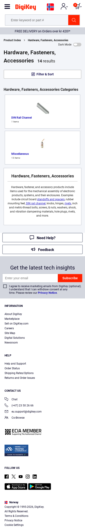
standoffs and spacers (51, 199)
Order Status (12, 368)
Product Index (12, 40)
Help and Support (15, 363)
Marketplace (12, 318)
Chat (11, 400)
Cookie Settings (14, 525)
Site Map (10, 333)
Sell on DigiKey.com (17, 323)
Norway (11, 502)
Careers (9, 328)
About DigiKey (13, 314)
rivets (68, 203)
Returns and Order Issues (20, 377)
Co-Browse (14, 418)
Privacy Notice (47, 292)
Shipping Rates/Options (19, 373)
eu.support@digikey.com (23, 412)
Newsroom (11, 342)
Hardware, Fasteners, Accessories (48, 40)
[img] (25, 8)
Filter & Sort (45, 74)
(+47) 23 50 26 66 (19, 406)
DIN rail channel (36, 203)
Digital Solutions (15, 337)
